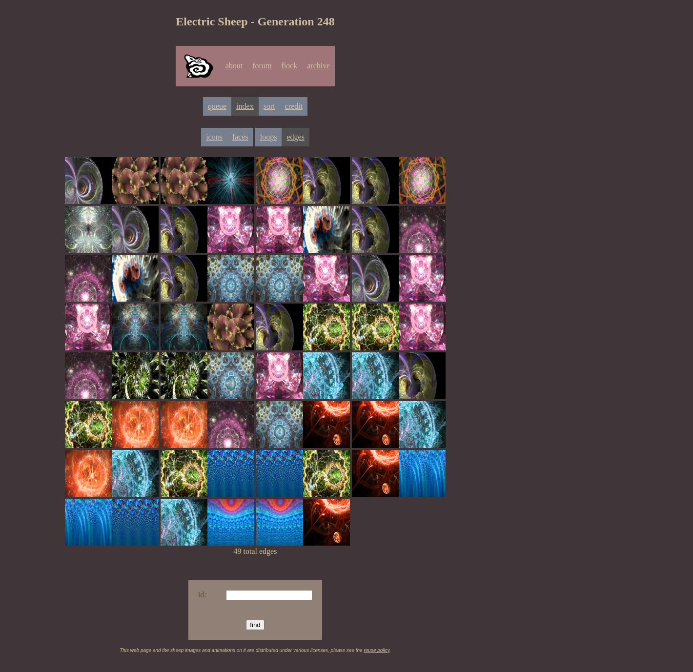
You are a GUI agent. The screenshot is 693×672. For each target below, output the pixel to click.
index (245, 106)
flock (289, 65)
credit (294, 106)
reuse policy (376, 650)
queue (217, 106)
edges (295, 137)
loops (268, 137)
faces (240, 137)
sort (269, 106)
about (234, 65)
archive (318, 65)
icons (214, 137)
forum (261, 65)
